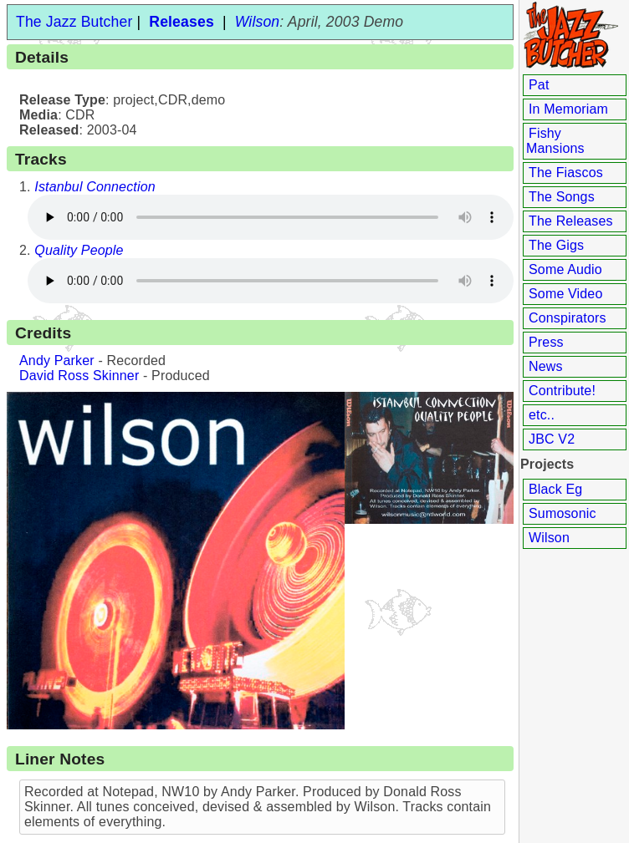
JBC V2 (552, 439)
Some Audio (565, 269)
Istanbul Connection (94, 187)
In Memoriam (568, 109)
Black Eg (555, 489)
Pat (539, 85)
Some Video (565, 294)
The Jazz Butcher (74, 21)
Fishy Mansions (555, 140)
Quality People (78, 250)
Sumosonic (562, 513)
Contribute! (562, 390)
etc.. (542, 415)
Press (546, 342)
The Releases (571, 221)
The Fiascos (566, 172)
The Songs (562, 197)
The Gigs (556, 245)
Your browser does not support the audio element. (266, 217)
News (546, 366)
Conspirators (567, 318)
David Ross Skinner (79, 375)
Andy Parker (57, 360)
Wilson (549, 538)
